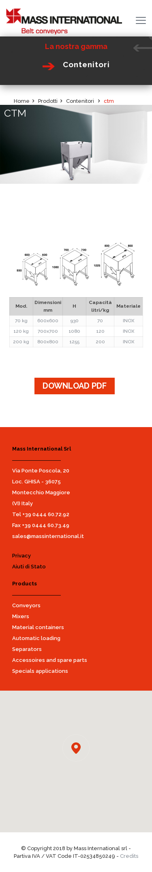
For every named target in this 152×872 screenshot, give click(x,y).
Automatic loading (36, 638)
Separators (27, 649)
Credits (129, 856)
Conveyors (26, 605)
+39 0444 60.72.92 (45, 514)
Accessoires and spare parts (49, 660)
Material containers (38, 627)
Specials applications (40, 671)
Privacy (21, 556)
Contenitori (80, 101)
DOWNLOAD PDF (75, 386)
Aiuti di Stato (29, 567)
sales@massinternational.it (48, 536)
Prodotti (48, 101)
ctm (109, 101)
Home (22, 101)
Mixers (20, 616)
